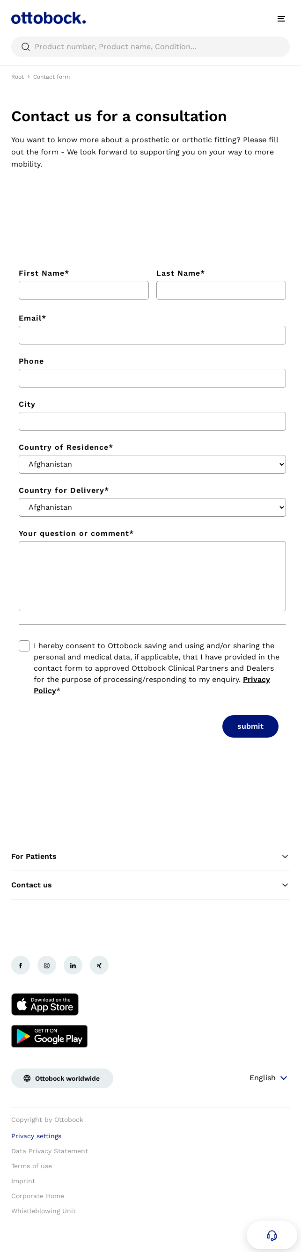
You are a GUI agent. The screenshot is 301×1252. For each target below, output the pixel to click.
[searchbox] (150, 47)
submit (250, 726)
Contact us (150, 885)
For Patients (150, 856)
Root (17, 76)
